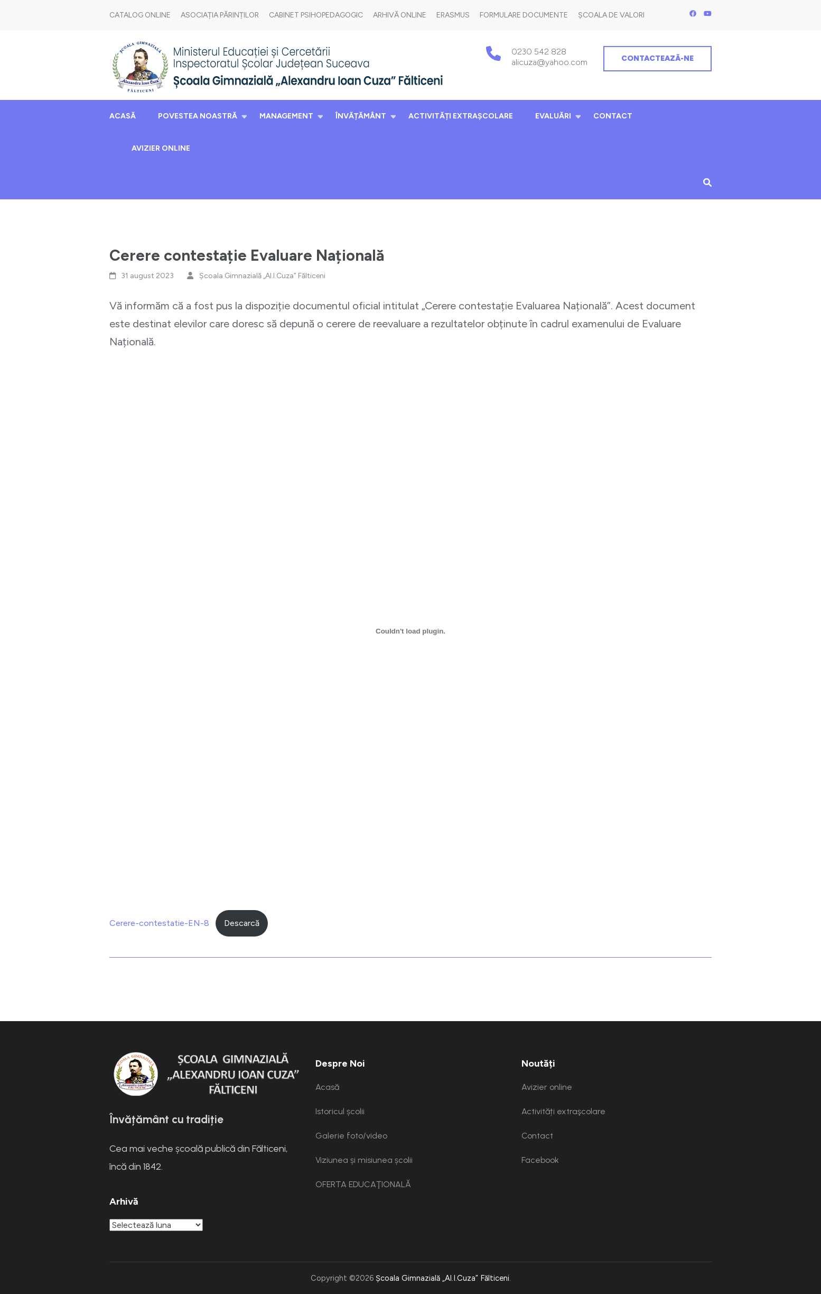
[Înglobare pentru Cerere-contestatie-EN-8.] (410, 630)
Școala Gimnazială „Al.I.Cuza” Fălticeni (262, 275)
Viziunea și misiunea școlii (364, 1160)
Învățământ (360, 116)
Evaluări (553, 116)
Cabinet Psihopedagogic (316, 15)
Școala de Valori (611, 15)
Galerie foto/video (351, 1136)
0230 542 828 (538, 52)
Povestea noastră (197, 116)
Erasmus (453, 15)
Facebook (540, 1160)
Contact (612, 116)
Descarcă (241, 923)
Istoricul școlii (340, 1111)
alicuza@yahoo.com (549, 62)
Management (286, 116)
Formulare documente (524, 15)
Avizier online (161, 148)
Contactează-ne (657, 58)
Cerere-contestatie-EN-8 (159, 923)
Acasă (122, 116)
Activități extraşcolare (460, 116)
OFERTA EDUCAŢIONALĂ (363, 1184)
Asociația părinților (220, 15)
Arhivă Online (399, 15)
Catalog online (140, 15)
